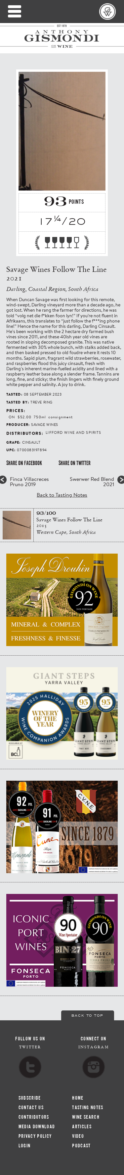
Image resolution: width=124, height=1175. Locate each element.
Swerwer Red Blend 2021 (92, 481)
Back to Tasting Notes (62, 494)
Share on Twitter (75, 463)
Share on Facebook (24, 463)
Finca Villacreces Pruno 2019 (29, 481)
